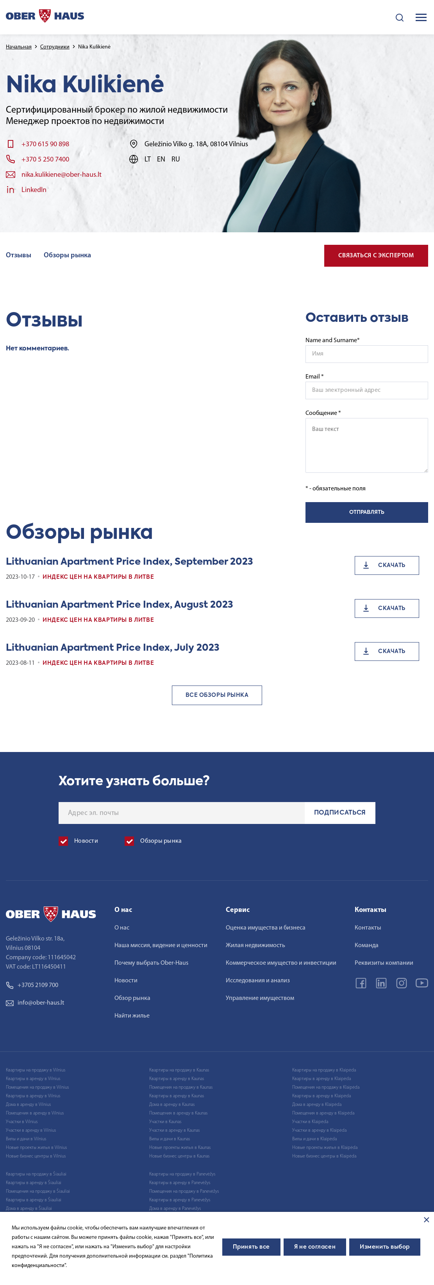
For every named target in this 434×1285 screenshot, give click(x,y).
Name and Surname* (332, 340)
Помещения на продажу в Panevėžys (184, 1191)
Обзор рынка (132, 998)
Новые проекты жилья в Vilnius (36, 1147)
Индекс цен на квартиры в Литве (98, 577)
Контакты (368, 928)
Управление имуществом (260, 998)
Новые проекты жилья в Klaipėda (324, 1147)
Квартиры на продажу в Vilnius (35, 1070)
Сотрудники (55, 47)
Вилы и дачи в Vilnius (26, 1139)
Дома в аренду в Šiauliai (29, 1208)
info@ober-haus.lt (35, 1003)
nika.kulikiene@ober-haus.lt (61, 175)
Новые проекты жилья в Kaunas (180, 1147)
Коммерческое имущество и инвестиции (281, 963)
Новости (126, 981)
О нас (121, 928)
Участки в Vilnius (22, 1122)
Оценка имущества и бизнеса (265, 928)
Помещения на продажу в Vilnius (37, 1087)
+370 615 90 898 (45, 144)
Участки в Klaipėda (310, 1122)
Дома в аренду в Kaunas (172, 1104)
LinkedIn (33, 190)
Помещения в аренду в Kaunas (178, 1113)
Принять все (251, 1247)
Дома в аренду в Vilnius (28, 1104)
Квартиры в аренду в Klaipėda (321, 1079)
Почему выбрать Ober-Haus (151, 963)
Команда (367, 945)
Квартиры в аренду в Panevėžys (179, 1183)
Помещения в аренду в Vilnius (35, 1113)
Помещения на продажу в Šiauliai (38, 1191)
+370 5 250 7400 (45, 159)
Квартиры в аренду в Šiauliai (33, 1183)
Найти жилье (132, 1016)
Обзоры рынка (67, 255)
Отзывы (18, 255)
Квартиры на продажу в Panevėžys (182, 1174)
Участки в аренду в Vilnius (31, 1130)
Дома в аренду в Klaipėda (316, 1104)
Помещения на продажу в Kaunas (181, 1087)
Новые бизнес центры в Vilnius (36, 1156)
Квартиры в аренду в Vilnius (33, 1079)
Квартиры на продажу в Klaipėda (324, 1070)
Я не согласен (315, 1247)
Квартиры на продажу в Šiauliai (36, 1174)
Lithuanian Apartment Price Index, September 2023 (129, 562)
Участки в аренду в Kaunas (174, 1130)
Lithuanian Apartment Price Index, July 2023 (113, 648)
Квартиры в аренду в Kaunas (176, 1079)
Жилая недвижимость (255, 945)
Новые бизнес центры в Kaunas (179, 1156)
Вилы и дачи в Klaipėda (314, 1139)
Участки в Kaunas (165, 1122)
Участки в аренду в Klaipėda (319, 1130)
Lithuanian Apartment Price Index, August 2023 (119, 605)
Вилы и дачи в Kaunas (169, 1139)
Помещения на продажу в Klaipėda (325, 1087)
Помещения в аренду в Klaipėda (323, 1113)
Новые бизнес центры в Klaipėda (324, 1156)
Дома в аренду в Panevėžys (175, 1208)
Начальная (19, 47)
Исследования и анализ (258, 981)
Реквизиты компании (384, 963)
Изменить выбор (385, 1247)
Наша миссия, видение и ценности (160, 945)
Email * (314, 377)
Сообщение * (366, 441)
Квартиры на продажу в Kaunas (179, 1070)
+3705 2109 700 (32, 985)
